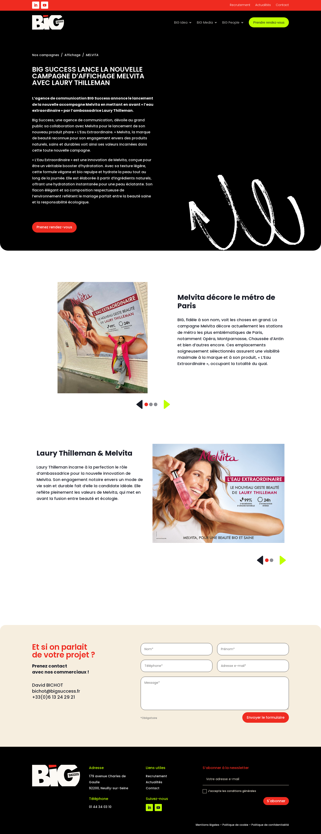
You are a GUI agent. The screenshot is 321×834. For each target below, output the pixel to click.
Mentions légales (207, 825)
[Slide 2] (151, 404)
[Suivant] (164, 404)
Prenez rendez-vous (54, 227)
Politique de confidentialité (270, 825)
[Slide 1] (146, 404)
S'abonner (276, 801)
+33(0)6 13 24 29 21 (53, 697)
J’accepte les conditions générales (229, 791)
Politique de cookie (235, 825)
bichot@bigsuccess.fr (56, 691)
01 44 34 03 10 (100, 807)
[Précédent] (137, 404)
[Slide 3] (155, 404)
